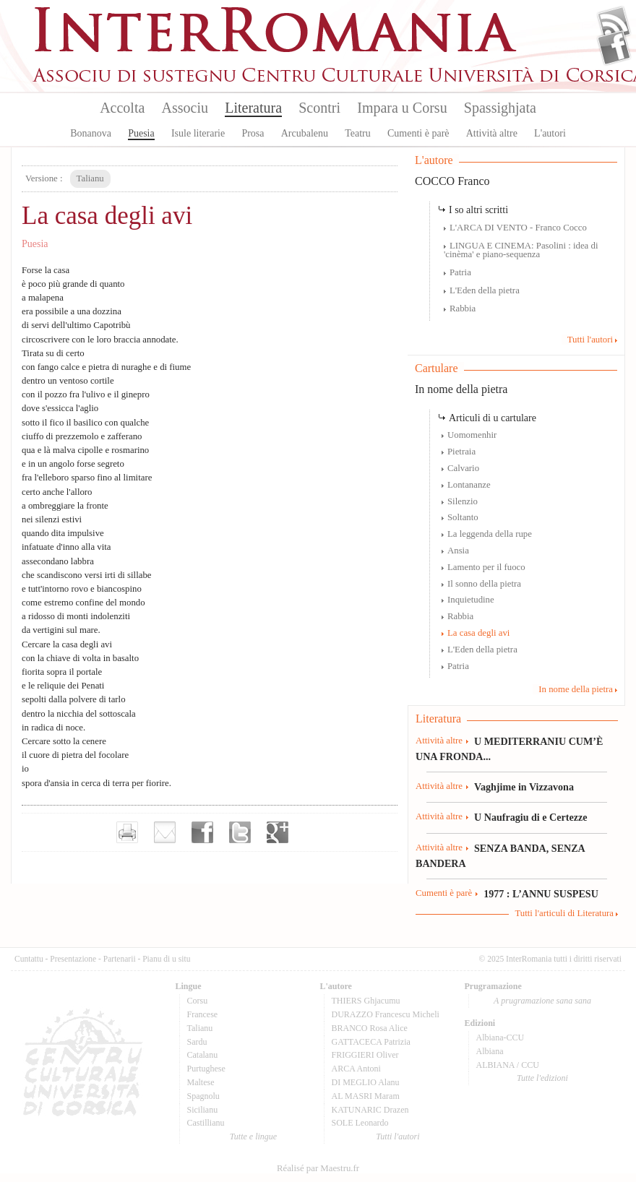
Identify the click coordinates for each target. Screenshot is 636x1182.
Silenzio (462, 501)
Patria (460, 272)
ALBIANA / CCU (507, 1065)
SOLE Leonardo (360, 1123)
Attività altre (491, 133)
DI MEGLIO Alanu (366, 1082)
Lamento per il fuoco (486, 567)
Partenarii (119, 958)
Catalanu (202, 1055)
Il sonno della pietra (484, 584)
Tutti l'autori (590, 340)
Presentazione (73, 958)
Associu (185, 108)
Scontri (319, 108)
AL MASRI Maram (366, 1096)
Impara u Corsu (402, 108)
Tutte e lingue (253, 1136)
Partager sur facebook (202, 832)
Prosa (252, 133)
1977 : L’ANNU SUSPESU (541, 894)
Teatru (358, 133)
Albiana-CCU (500, 1037)
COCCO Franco (452, 181)
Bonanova (90, 133)
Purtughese (206, 1069)
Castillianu (206, 1123)
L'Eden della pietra (485, 290)
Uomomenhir (472, 435)
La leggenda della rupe (489, 534)
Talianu (200, 1028)
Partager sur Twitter (240, 832)
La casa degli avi (478, 633)
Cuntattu (28, 958)
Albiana (490, 1051)
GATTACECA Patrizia (371, 1042)
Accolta (122, 108)
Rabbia (463, 308)
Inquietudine (470, 600)
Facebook (614, 47)
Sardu (197, 1042)
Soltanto (462, 517)
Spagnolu (203, 1096)
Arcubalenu (304, 133)
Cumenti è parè (418, 133)
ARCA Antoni (356, 1069)
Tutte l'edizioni (542, 1078)
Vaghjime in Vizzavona (524, 787)
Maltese (201, 1082)
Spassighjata (500, 108)
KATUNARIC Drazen (370, 1110)
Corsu (197, 1001)
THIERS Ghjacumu (366, 1001)
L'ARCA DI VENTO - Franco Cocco (518, 228)
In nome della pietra (461, 389)
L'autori (550, 133)
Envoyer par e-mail (164, 832)
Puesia (141, 133)
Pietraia (461, 452)
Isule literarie (198, 133)
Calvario (463, 468)
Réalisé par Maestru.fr (318, 1168)
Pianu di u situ (166, 958)
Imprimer (127, 832)
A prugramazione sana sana (542, 1001)
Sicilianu (202, 1110)
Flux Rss (614, 24)
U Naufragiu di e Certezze (530, 817)
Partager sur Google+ (277, 832)
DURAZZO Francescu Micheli (385, 1014)
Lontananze (469, 485)
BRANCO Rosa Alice (370, 1028)
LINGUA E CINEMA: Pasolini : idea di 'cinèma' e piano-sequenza (521, 250)
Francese (202, 1014)
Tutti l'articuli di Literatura (564, 913)
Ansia (458, 550)
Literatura (253, 108)
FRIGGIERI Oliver (365, 1055)
